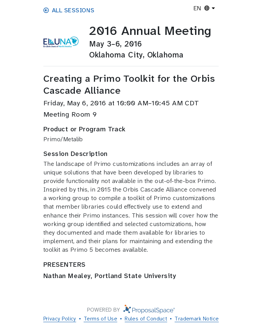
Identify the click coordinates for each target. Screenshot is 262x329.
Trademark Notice (197, 318)
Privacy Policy (59, 318)
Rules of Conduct (146, 318)
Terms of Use (100, 318)
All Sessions (68, 10)
